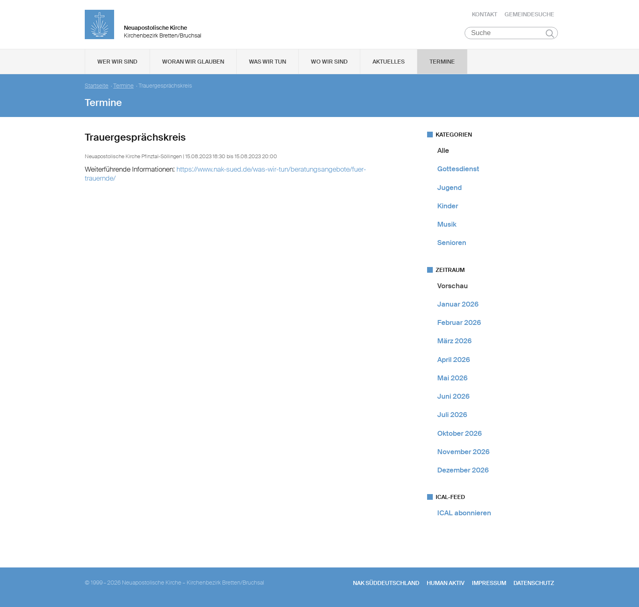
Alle (443, 150)
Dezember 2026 (463, 470)
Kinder (447, 205)
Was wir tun (267, 61)
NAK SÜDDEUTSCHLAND (386, 583)
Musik (446, 224)
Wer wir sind (117, 61)
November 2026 (463, 451)
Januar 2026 (457, 304)
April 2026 (453, 359)
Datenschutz (533, 583)
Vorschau (452, 285)
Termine (442, 61)
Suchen (550, 33)
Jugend (449, 187)
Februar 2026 (459, 322)
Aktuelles (388, 61)
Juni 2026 (453, 396)
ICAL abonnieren (464, 512)
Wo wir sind (329, 61)
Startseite (96, 85)
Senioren (451, 242)
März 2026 (454, 340)
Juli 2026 (452, 414)
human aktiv (446, 583)
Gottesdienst (458, 168)
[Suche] (511, 33)
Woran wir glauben (193, 61)
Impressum (489, 583)
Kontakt (484, 14)
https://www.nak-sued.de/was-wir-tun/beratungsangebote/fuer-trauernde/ (225, 173)
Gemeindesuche (529, 14)
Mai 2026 (452, 377)
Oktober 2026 (459, 433)
